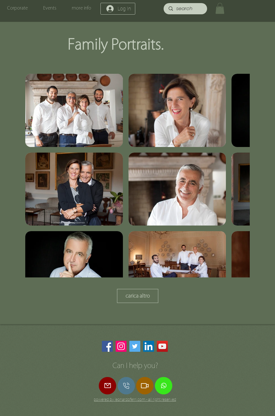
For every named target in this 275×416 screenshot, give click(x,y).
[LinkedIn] (148, 346)
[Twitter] (134, 346)
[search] (185, 8)
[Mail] (107, 385)
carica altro (137, 295)
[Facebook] (107, 346)
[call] (126, 385)
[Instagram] (121, 346)
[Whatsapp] (163, 385)
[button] (219, 8)
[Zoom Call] (144, 385)
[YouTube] (162, 346)
